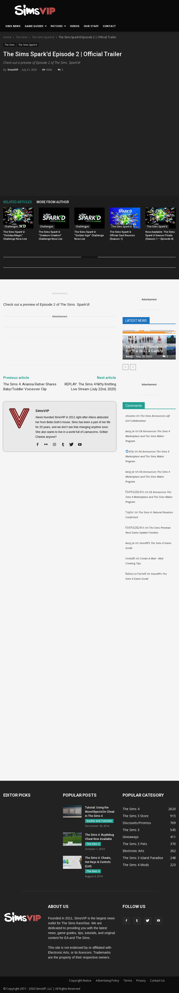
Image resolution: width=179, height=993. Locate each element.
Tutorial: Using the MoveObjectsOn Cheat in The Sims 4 (99, 812)
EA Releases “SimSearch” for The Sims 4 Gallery (147, 349)
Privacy (141, 981)
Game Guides (36, 26)
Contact (109, 26)
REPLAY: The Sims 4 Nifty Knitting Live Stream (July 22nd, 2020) (90, 386)
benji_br (129, 431)
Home (7, 37)
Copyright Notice (80, 981)
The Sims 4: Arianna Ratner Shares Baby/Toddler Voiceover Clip (29, 386)
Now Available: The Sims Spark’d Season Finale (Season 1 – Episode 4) (160, 235)
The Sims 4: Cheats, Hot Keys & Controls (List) (98, 862)
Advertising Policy (107, 981)
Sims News (13, 26)
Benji (129, 356)
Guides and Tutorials (99, 820)
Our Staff (91, 26)
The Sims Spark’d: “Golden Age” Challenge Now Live (89, 235)
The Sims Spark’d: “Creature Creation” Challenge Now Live (50, 235)
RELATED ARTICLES (17, 202)
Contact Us (157, 981)
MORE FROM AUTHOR (53, 202)
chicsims (130, 416)
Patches (58, 26)
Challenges (11, 226)
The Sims (22, 37)
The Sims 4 (93, 844)
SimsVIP (12, 69)
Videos (74, 26)
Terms (128, 981)
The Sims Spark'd (43, 37)
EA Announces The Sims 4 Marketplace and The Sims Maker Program (147, 436)
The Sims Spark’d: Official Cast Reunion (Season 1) (122, 235)
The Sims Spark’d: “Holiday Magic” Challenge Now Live (15, 235)
